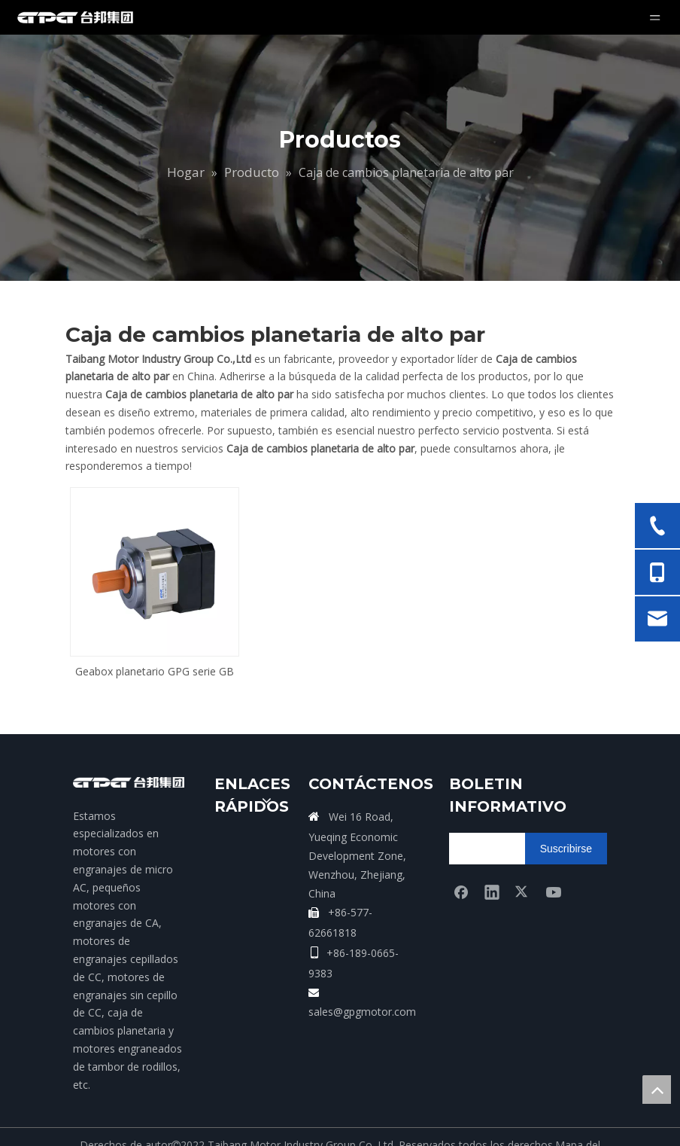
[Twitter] (523, 891)
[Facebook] (461, 891)
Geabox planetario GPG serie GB (154, 671)
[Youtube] (554, 891)
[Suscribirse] (566, 848)
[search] (508, 848)
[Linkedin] (492, 891)
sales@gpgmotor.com (362, 1011)
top (656, 1089)
